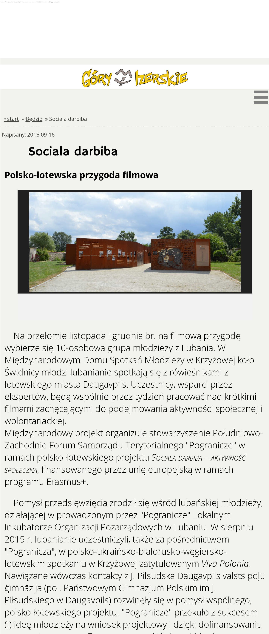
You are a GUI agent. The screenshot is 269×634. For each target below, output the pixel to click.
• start (11, 118)
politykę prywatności (53, 2)
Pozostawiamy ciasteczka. (12, 2)
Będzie (34, 118)
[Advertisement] (135, 31)
